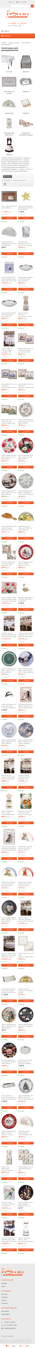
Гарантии (4, 1297)
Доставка (4, 1294)
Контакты (4, 1303)
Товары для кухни (13, 42)
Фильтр (7, 176)
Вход (11, 2)
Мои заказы (5, 1311)
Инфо (3, 1286)
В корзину (9, 218)
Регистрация (21, 2)
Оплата (3, 1300)
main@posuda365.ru (10, 1328)
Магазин (4, 1283)
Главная (3, 42)
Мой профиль (5, 1314)
